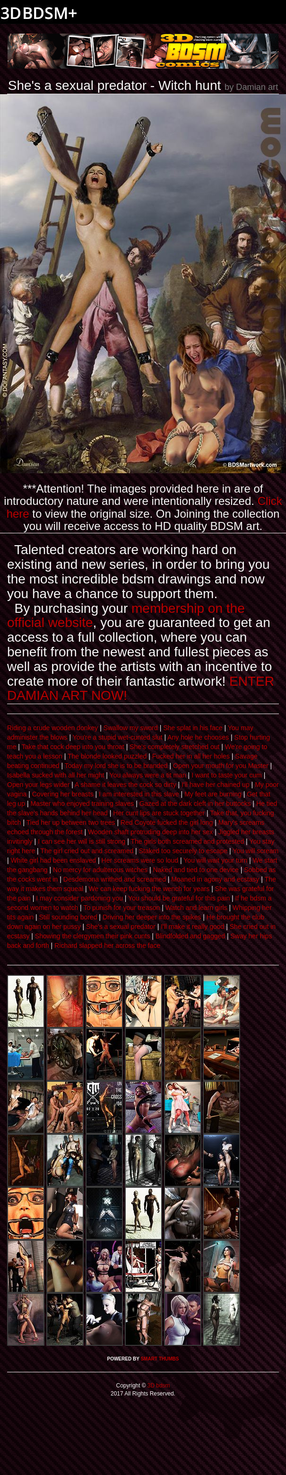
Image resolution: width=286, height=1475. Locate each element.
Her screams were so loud (140, 860)
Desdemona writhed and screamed (114, 879)
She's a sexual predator (121, 926)
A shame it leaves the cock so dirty (125, 784)
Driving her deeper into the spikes (152, 917)
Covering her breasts (63, 794)
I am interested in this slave (139, 794)
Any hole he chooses (198, 737)
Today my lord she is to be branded (116, 765)
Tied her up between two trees (70, 822)
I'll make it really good (192, 926)
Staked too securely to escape (183, 851)
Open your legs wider (38, 784)
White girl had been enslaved (53, 860)
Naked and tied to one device (195, 870)
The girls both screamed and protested (187, 841)
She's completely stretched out (174, 747)
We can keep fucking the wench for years (149, 888)
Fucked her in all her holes (191, 756)
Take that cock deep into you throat (73, 747)
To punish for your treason (121, 907)
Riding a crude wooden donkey (52, 728)
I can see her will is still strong (81, 841)
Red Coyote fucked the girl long (167, 822)
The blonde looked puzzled (107, 756)
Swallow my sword (131, 728)
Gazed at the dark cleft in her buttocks (195, 803)
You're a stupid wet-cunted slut (118, 737)
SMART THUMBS (159, 1358)
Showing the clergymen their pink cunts (92, 936)
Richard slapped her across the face (107, 945)
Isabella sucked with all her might (55, 775)
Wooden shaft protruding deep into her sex (150, 832)
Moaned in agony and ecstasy (215, 879)
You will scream (255, 851)
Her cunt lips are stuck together (159, 813)
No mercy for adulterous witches (100, 870)
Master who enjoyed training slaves (82, 803)
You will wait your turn (215, 860)
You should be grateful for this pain (179, 898)
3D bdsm (158, 1385)
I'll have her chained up (216, 784)
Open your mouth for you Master (221, 765)
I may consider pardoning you (79, 898)
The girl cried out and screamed (86, 851)
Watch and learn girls (196, 907)
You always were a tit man (148, 775)
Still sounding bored (68, 917)
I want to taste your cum (226, 775)
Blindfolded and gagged (190, 936)
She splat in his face (192, 728)
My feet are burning (213, 794)
